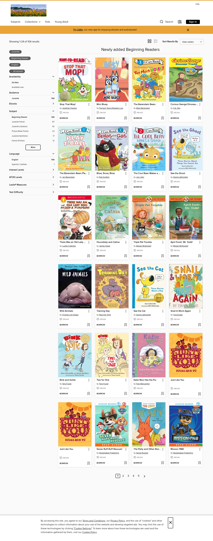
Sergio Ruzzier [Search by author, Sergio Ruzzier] (142, 453)
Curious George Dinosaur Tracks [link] (184, 104)
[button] (166, 22)
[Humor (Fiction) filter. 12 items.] (33, 140)
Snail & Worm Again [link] (181, 311)
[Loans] (179, 22)
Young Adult (61, 22)
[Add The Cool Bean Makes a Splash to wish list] (162, 187)
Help (197, 4)
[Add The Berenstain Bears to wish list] (162, 118)
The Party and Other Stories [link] (147, 449)
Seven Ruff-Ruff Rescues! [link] (109, 449)
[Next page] (144, 476)
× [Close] (170, 523)
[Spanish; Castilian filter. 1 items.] (33, 164)
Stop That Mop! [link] (68, 104)
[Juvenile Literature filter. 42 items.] (33, 126)
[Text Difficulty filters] (31, 192)
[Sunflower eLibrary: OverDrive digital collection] (28, 10)
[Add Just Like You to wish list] (199, 394)
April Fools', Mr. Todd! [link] (182, 242)
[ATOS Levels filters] (31, 177)
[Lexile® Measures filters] (31, 185)
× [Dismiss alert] (188, 30)
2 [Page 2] (123, 476)
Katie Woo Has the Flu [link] (145, 380)
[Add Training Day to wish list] (125, 325)
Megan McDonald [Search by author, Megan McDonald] (143, 246)
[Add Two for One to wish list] (125, 394)
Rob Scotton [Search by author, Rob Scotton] (104, 177)
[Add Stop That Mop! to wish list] (88, 118)
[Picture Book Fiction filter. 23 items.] (33, 131)
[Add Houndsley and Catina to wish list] (125, 256)
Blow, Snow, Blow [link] (106, 173)
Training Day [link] (103, 311)
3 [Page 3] (128, 476)
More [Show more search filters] (33, 147)
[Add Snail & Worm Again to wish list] (199, 325)
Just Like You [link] (177, 380)
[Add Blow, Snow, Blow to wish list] (125, 187)
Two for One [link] (103, 380)
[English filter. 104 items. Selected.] (33, 159)
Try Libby (78, 29)
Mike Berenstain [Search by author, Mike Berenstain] (143, 108)
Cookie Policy (89, 532)
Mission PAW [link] (177, 449)
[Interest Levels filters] (31, 170)
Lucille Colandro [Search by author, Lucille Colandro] (69, 246)
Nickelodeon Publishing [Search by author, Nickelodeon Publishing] (109, 453)
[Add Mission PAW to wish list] (199, 463)
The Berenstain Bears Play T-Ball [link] (73, 173)
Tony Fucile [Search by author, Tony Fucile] (66, 384)
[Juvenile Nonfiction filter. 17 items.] (33, 136)
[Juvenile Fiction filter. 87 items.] (33, 121)
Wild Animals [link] (66, 311)
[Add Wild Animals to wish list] (88, 325)
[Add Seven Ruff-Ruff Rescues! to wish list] (125, 463)
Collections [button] (33, 22)
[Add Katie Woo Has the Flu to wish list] (162, 394)
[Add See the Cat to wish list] (162, 325)
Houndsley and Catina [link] (108, 242)
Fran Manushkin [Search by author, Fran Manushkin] (143, 384)
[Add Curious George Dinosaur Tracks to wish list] (199, 118)
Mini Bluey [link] (102, 104)
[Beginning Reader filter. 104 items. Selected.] (33, 117)
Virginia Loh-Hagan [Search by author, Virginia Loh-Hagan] (70, 315)
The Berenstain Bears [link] (144, 104)
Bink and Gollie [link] (67, 380)
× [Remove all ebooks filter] (11, 71)
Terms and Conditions (93, 520)
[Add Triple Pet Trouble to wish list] (162, 256)
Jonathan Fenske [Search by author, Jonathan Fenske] (69, 108)
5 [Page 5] (138, 476)
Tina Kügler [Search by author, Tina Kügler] (178, 315)
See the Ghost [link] (178, 173)
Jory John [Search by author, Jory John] (140, 177)
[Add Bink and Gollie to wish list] (88, 394)
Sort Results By (170, 41)
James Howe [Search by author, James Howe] (104, 246)
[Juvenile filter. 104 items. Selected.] (33, 98)
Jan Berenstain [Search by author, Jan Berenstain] (68, 177)
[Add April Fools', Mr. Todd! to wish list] (199, 256)
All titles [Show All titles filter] (15, 82)
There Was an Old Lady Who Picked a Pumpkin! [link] (73, 242)
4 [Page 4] (133, 476)
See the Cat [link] (139, 311)
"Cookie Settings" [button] (83, 528)
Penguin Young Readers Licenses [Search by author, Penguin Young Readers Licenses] (112, 108)
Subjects (15, 22)
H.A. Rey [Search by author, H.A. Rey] (176, 108)
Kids (47, 22)
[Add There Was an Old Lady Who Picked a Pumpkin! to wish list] (88, 256)
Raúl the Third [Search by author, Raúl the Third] (105, 315)
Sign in (193, 22)
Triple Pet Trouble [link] (143, 242)
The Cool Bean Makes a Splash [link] (147, 173)
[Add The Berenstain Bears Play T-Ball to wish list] (88, 187)
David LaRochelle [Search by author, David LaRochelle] (180, 177)
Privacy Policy (118, 520)
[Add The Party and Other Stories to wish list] (162, 463)
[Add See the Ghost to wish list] (199, 187)
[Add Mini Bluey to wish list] (125, 118)
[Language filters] (31, 154)
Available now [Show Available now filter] (18, 87)
